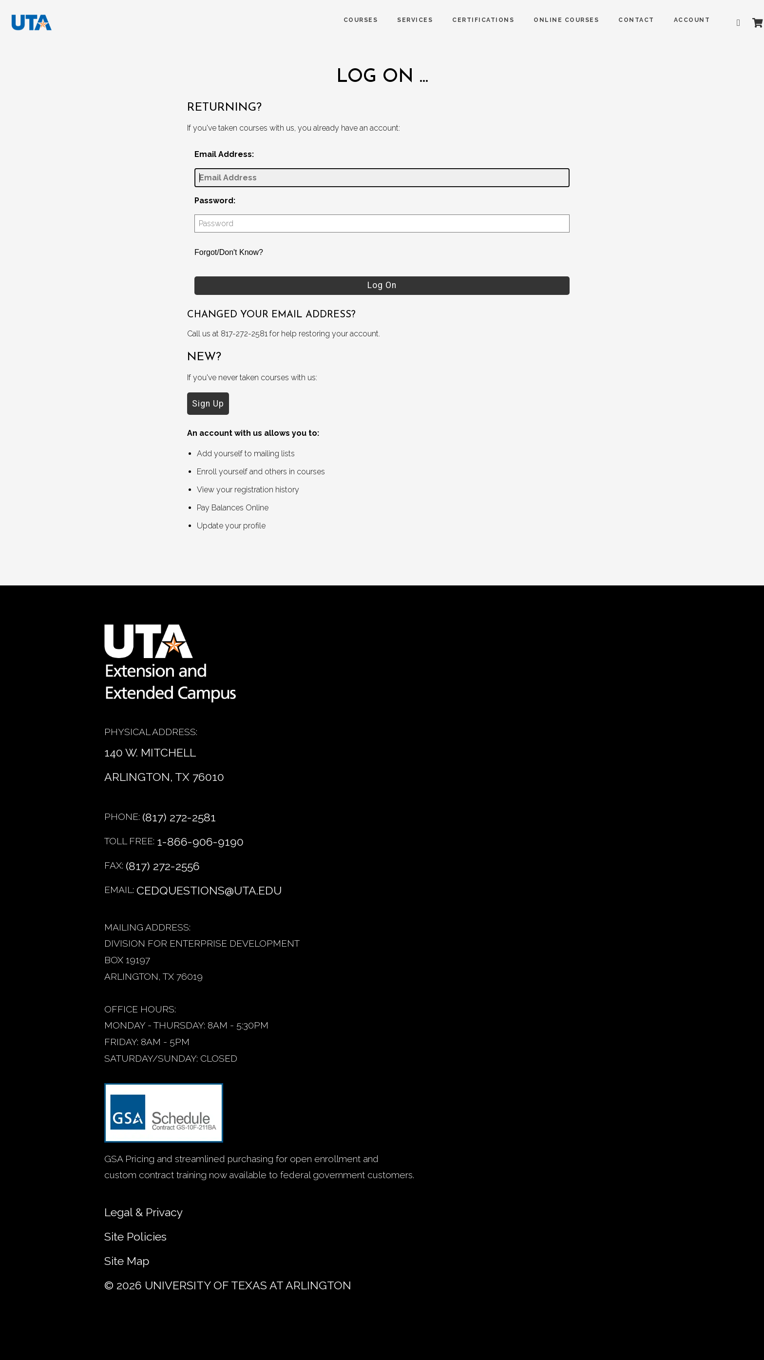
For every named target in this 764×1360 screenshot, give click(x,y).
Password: (214, 200)
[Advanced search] (727, 23)
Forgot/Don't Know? (228, 252)
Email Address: (224, 154)
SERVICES (402, 20)
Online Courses (553, 20)
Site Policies (135, 1236)
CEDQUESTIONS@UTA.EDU (209, 890)
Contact (623, 20)
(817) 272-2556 (163, 866)
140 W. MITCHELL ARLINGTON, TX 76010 (164, 764)
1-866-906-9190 (200, 841)
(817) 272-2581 (179, 817)
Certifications (470, 20)
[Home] (177, 668)
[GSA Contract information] (163, 1117)
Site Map (127, 1260)
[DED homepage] (40, 25)
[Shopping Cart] (744, 23)
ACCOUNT (678, 20)
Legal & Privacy (143, 1212)
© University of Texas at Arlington (227, 1285)
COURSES (347, 20)
